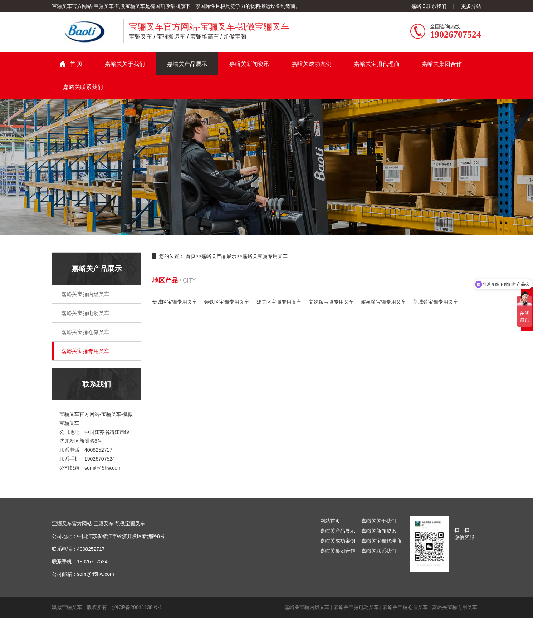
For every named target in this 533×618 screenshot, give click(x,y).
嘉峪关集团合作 (442, 64)
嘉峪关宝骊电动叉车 (85, 313)
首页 (191, 256)
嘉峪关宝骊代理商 (377, 64)
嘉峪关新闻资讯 (249, 64)
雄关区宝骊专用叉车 (279, 302)
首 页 (76, 64)
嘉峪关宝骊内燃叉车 (85, 294)
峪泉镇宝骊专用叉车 (383, 302)
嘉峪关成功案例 (312, 64)
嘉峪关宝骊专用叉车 (85, 351)
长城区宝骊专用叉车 (174, 302)
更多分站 (471, 6)
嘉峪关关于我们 (125, 64)
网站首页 (330, 521)
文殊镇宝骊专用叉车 (331, 302)
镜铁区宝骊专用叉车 (226, 302)
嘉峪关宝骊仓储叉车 (85, 332)
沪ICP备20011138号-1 (137, 607)
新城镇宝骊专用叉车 (435, 302)
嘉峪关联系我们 (428, 6)
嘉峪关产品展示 (187, 64)
